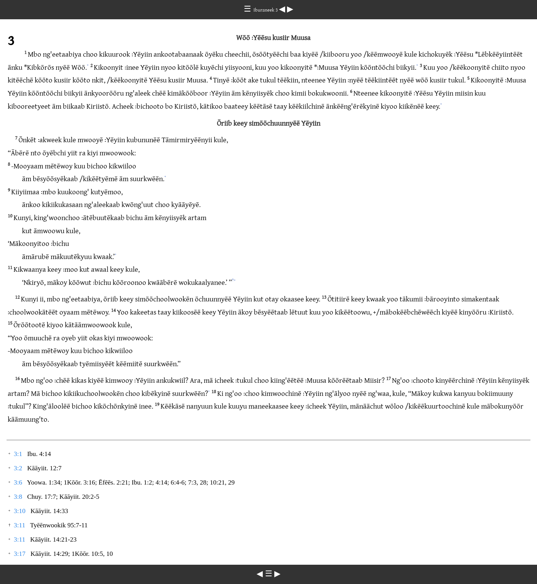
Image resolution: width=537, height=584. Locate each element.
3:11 (19, 525)
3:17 (19, 553)
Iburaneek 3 (266, 9)
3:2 (18, 468)
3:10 (19, 511)
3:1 (18, 454)
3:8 (18, 496)
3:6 (18, 482)
